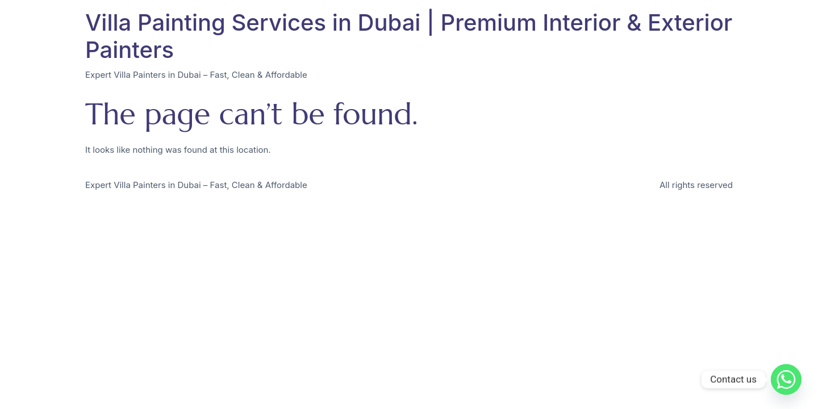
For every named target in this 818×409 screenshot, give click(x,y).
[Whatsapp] (786, 379)
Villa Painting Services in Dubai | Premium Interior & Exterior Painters (408, 36)
